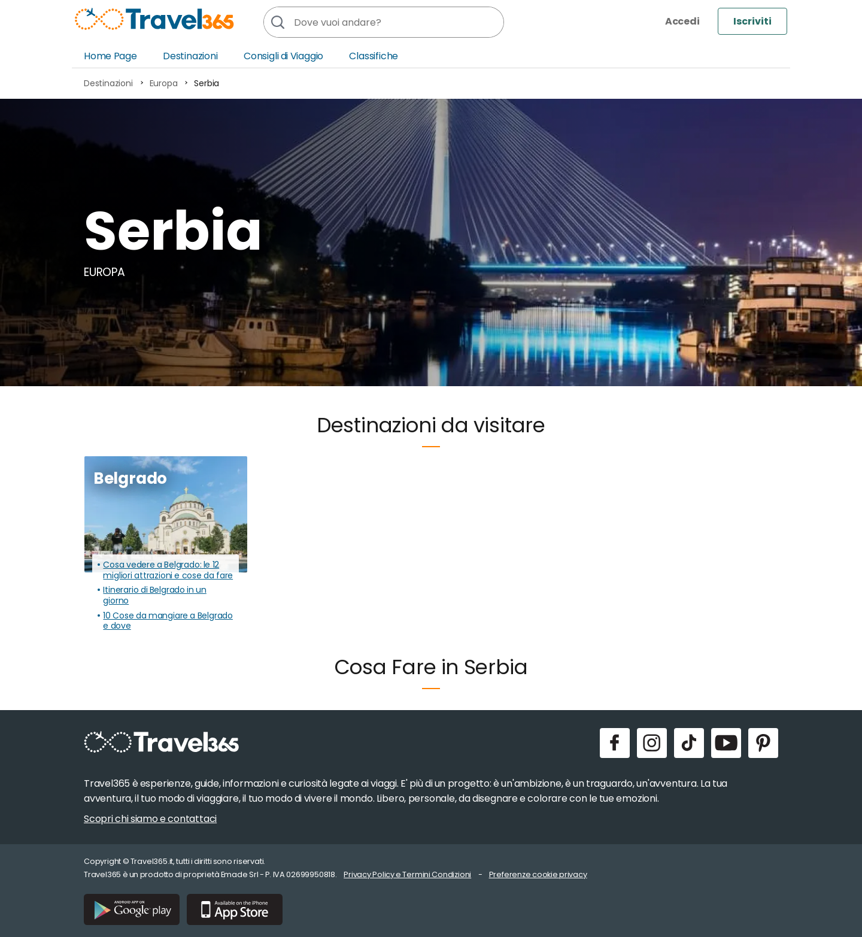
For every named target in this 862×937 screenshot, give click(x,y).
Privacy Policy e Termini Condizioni (407, 874)
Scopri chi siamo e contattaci (150, 819)
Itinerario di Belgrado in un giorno (154, 595)
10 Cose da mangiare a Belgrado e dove (168, 621)
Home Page (110, 56)
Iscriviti (752, 21)
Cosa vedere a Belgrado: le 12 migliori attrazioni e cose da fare (168, 570)
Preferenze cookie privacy (538, 874)
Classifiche (373, 56)
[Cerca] (277, 22)
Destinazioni (190, 56)
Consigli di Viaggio (283, 56)
